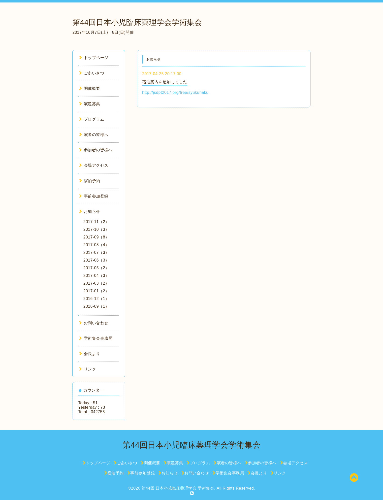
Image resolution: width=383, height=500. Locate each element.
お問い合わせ (93, 323)
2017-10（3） (96, 229)
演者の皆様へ (93, 135)
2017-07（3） (96, 252)
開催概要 (89, 88)
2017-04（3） (96, 275)
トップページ (93, 58)
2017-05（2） (96, 268)
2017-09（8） (96, 237)
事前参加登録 (93, 196)
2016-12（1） (96, 299)
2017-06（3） (96, 260)
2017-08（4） (96, 245)
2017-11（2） (96, 222)
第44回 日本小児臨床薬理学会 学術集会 (178, 488)
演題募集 (89, 104)
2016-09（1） (96, 306)
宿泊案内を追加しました (164, 82)
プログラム (91, 119)
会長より (89, 354)
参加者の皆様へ (95, 150)
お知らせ (89, 211)
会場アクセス (93, 165)
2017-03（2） (96, 283)
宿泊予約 (89, 181)
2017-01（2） (96, 291)
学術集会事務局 (95, 338)
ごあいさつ (91, 73)
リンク (87, 369)
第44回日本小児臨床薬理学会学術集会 (137, 22)
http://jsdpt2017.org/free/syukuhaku (175, 92)
